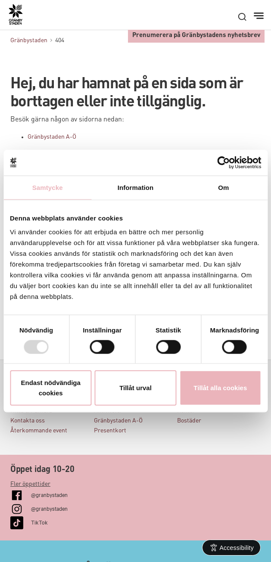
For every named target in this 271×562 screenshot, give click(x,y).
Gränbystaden (28, 40)
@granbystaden (49, 494)
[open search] (242, 16)
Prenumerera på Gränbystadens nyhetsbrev (196, 35)
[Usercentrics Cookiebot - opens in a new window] (223, 162)
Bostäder (189, 421)
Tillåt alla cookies (220, 387)
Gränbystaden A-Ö (52, 137)
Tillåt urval (135, 387)
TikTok (39, 522)
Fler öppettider (30, 484)
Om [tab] (223, 187)
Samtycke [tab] (47, 187)
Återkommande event (38, 431)
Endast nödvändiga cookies (51, 388)
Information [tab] (136, 187)
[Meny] (259, 15)
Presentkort (110, 431)
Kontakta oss (27, 421)
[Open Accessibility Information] (231, 548)
